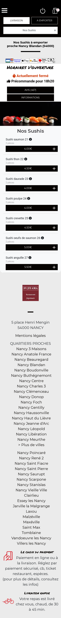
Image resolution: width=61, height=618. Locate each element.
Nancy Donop (31, 397)
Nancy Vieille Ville (31, 490)
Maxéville (31, 522)
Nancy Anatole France (31, 354)
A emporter (44, 20)
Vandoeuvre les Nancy (31, 538)
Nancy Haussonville (31, 413)
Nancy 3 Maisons (31, 349)
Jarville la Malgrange (31, 506)
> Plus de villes (31, 445)
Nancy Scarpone (31, 479)
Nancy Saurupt (31, 474)
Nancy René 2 (31, 458)
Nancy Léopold (31, 429)
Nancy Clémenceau (31, 391)
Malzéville (31, 517)
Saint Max (31, 527)
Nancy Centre (31, 381)
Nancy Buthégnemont (31, 375)
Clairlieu (31, 495)
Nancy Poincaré (31, 453)
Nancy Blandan (31, 365)
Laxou (31, 511)
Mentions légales (30, 335)
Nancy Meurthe (31, 439)
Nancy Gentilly (31, 407)
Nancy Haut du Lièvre (31, 418)
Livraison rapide (37, 593)
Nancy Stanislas (31, 485)
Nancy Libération (31, 434)
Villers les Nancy (31, 543)
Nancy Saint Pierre (31, 469)
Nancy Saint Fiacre (31, 463)
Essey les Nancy (31, 501)
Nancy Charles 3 (31, 386)
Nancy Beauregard (31, 359)
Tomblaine (31, 533)
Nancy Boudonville (31, 370)
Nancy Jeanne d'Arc (31, 423)
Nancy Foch (31, 402)
